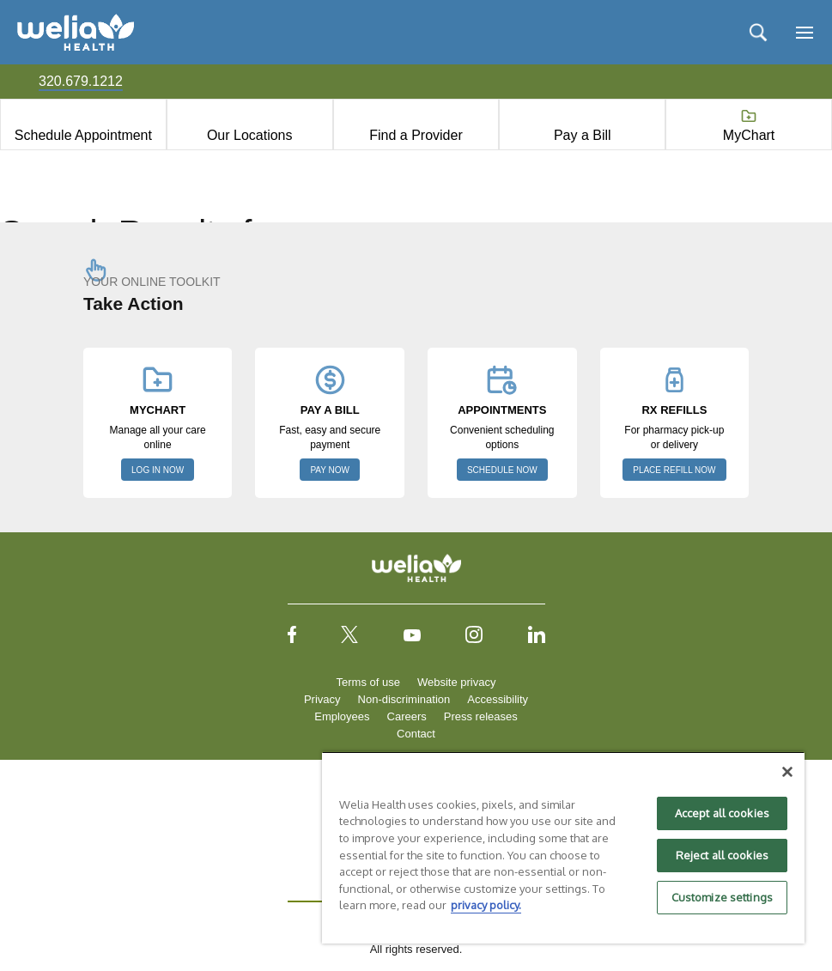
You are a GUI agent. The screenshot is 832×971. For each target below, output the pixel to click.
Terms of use (368, 682)
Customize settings (722, 897)
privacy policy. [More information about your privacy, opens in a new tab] (486, 905)
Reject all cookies (722, 855)
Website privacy (456, 682)
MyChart (748, 135)
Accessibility (497, 699)
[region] (563, 847)
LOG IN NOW (157, 470)
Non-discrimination (404, 699)
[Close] (787, 772)
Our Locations (250, 135)
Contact (416, 733)
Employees (341, 716)
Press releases (481, 716)
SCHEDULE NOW (502, 470)
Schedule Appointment (83, 135)
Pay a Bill (582, 135)
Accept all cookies (722, 813)
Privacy (322, 699)
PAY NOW (329, 470)
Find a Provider (416, 135)
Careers (407, 716)
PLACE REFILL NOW (674, 470)
